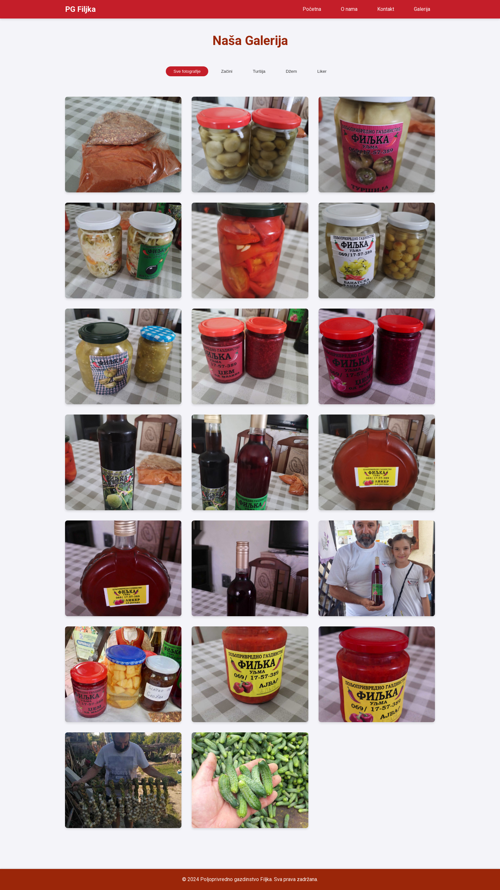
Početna (312, 9)
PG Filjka (80, 9)
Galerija (422, 9)
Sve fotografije (187, 71)
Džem (291, 71)
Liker (322, 71)
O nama (349, 9)
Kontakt (385, 9)
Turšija (259, 71)
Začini (226, 71)
